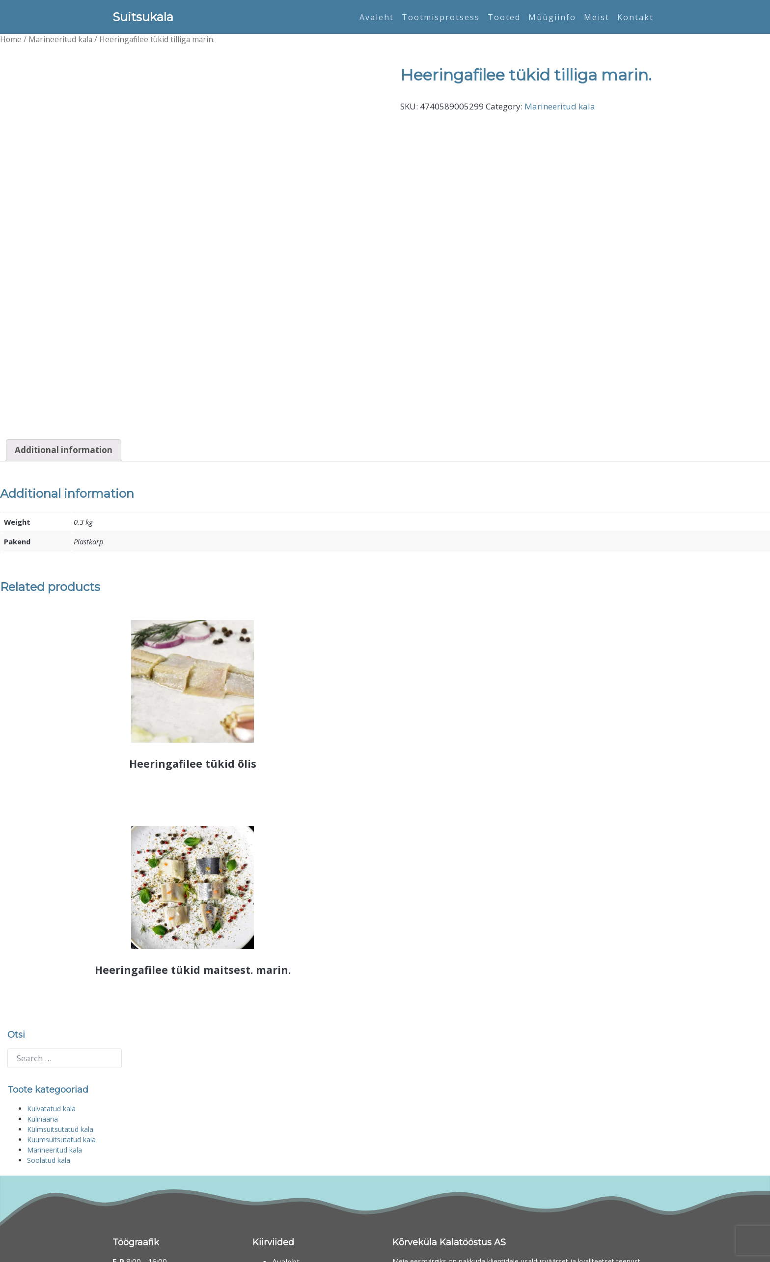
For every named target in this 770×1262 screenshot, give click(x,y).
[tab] (63, 327)
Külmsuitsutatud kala (60, 1009)
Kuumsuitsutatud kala (61, 1019)
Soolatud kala (48, 1040)
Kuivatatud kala (51, 988)
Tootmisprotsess (441, 17)
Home (11, 39)
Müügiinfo (552, 17)
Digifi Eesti (196, 1249)
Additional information (63, 327)
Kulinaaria (42, 999)
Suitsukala (142, 17)
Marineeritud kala (60, 39)
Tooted (504, 17)
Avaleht (376, 17)
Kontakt (635, 17)
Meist (596, 17)
